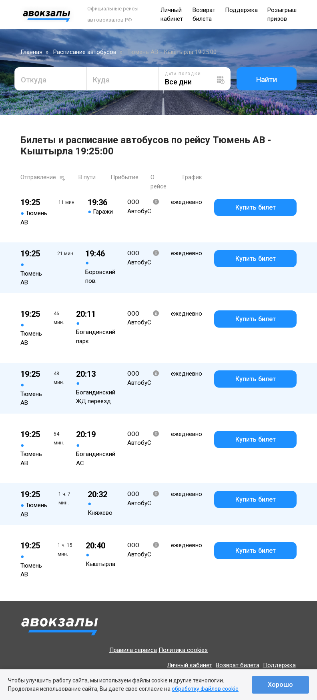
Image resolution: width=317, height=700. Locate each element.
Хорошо (280, 684)
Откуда (33, 80)
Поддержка (241, 10)
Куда (101, 80)
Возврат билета (237, 665)
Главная (31, 52)
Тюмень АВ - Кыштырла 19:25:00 (172, 52)
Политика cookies (183, 650)
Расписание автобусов (84, 52)
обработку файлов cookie (205, 689)
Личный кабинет (189, 665)
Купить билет (255, 207)
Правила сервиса (133, 650)
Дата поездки (183, 74)
